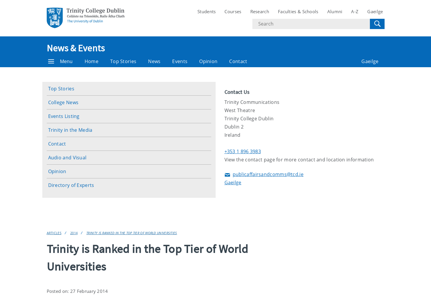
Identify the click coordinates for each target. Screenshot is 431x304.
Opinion (208, 61)
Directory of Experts (71, 185)
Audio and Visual (67, 157)
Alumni (335, 11)
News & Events (76, 48)
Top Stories (123, 61)
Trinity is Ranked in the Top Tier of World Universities (131, 233)
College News (63, 102)
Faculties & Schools (298, 11)
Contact (238, 61)
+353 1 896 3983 (242, 151)
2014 (74, 233)
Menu (60, 61)
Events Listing (64, 116)
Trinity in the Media (70, 130)
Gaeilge (375, 11)
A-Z (354, 11)
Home (91, 61)
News (154, 61)
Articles (54, 233)
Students (206, 11)
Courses (232, 11)
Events (179, 61)
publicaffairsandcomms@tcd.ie (263, 174)
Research (259, 11)
